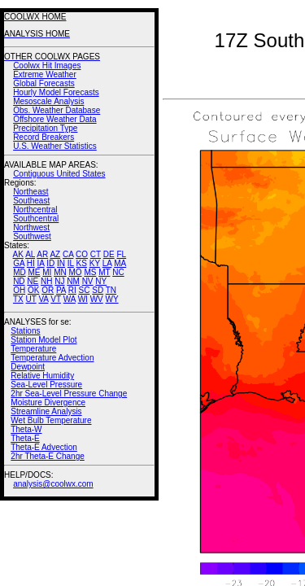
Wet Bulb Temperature (51, 420)
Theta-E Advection (44, 447)
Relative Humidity (42, 375)
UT (31, 299)
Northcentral (35, 209)
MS (90, 272)
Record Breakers (43, 137)
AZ (55, 254)
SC (84, 290)
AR (42, 254)
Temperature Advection (52, 357)
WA (69, 299)
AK (18, 254)
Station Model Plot (43, 339)
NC (118, 272)
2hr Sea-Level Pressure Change (69, 393)
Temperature (33, 348)
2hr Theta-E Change (47, 456)
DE (109, 254)
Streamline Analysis (46, 411)
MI (46, 272)
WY (112, 299)
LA (107, 263)
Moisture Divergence (48, 402)
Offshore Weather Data (54, 119)
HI (31, 263)
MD (19, 272)
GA (18, 263)
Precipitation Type (45, 128)
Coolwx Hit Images (47, 65)
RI (72, 290)
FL (121, 254)
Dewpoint (28, 366)
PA (61, 290)
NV (88, 281)
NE (32, 281)
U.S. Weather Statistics (55, 146)
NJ (59, 281)
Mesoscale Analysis (48, 101)
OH (19, 290)
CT (95, 254)
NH (46, 281)
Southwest (32, 236)
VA (43, 299)
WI (83, 299)
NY (101, 281)
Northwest (31, 227)
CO (82, 254)
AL (30, 254)
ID (50, 263)
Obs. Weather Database (56, 110)
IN (61, 263)
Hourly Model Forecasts (56, 92)
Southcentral (36, 218)
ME (34, 272)
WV (96, 299)
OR (47, 290)
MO (74, 272)
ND (18, 281)
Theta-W (26, 429)
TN (111, 290)
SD (97, 290)
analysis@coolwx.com (53, 483)
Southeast (31, 200)
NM (73, 281)
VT (55, 299)
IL (71, 263)
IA (41, 263)
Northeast (30, 191)
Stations (25, 330)
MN (60, 272)
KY (94, 263)
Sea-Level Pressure (46, 384)
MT (104, 272)
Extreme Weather (44, 74)
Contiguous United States (59, 173)
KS (81, 263)
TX (18, 299)
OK (33, 290)
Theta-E (25, 438)
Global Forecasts (44, 83)
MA (120, 263)
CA (68, 254)
